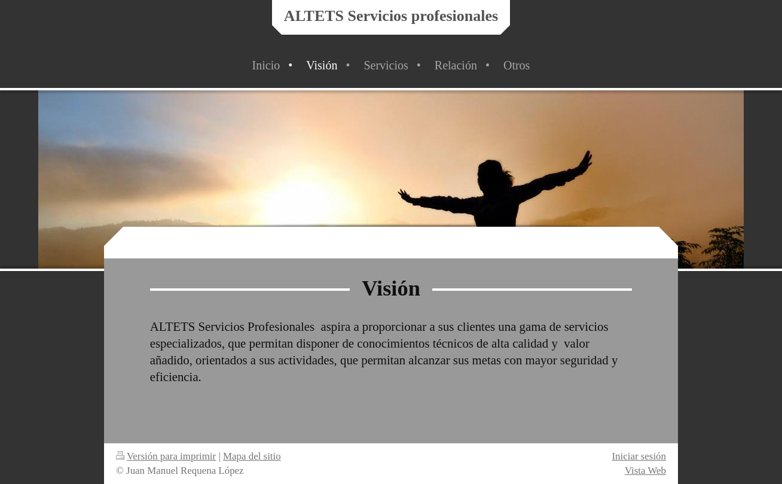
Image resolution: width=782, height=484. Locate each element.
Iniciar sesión (639, 456)
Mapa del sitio (252, 456)
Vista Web (645, 470)
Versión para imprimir (166, 456)
